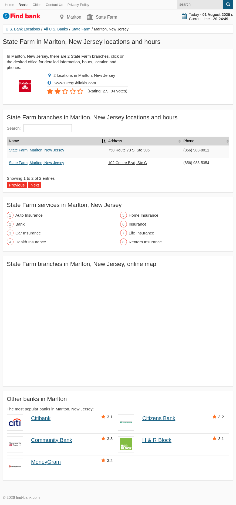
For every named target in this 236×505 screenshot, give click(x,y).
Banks (23, 5)
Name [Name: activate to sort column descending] (14, 141)
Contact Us (54, 5)
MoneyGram (46, 462)
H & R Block (156, 440)
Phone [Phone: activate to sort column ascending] (188, 141)
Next (35, 185)
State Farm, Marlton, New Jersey (36, 150)
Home (9, 5)
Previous (17, 185)
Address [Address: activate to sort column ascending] (115, 141)
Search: (39, 128)
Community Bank (51, 440)
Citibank (40, 418)
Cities (37, 5)
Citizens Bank (158, 418)
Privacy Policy (78, 5)
